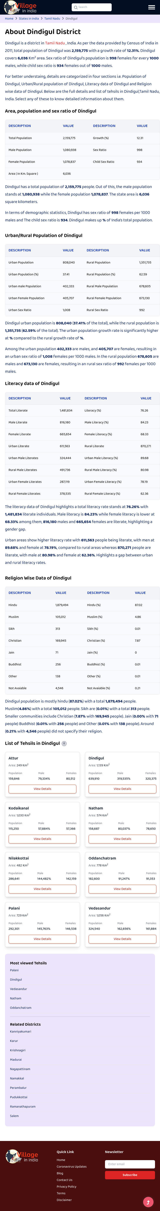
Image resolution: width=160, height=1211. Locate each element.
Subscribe (130, 1175)
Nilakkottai (19, 858)
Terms (61, 1193)
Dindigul (96, 758)
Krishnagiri (17, 1050)
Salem (14, 1116)
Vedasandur (100, 908)
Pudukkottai (18, 1097)
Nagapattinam (20, 1069)
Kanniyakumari (20, 1031)
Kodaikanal (19, 808)
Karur (14, 1041)
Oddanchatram (102, 858)
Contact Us (64, 1180)
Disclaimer (64, 1200)
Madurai (16, 1060)
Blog (60, 1173)
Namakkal (17, 1078)
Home (9, 18)
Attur (13, 758)
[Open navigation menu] (152, 7)
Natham (96, 808)
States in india (29, 18)
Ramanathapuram (23, 1106)
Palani (14, 908)
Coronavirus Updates (71, 1167)
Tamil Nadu (52, 18)
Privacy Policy (66, 1187)
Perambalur (18, 1088)
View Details (42, 789)
